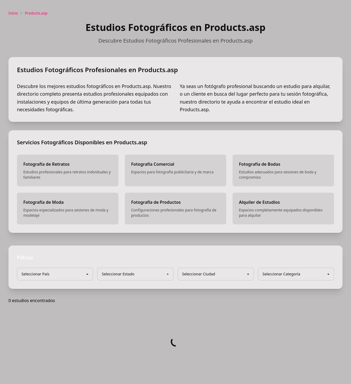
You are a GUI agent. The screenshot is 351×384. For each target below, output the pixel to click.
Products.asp (36, 13)
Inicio (13, 13)
